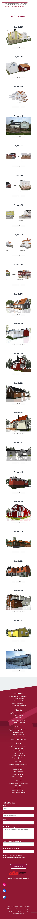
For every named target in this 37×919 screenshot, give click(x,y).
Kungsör (27, 908)
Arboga (22, 908)
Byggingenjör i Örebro (18, 758)
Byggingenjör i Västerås (18, 722)
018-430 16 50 (21, 774)
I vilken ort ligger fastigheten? (13, 841)
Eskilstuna (15, 911)
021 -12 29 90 (21, 720)
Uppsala (21, 911)
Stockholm (16, 913)
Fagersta (15, 906)
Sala (28, 906)
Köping (17, 908)
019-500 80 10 (20, 755)
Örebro (22, 913)
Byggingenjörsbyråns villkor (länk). (14, 857)
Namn (5, 805)
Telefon (5, 820)
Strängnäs (27, 911)
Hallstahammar (11, 908)
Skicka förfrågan (18, 866)
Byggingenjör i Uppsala (18, 776)
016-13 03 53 (21, 737)
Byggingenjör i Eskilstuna (18, 739)
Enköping (9, 911)
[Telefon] (18, 822)
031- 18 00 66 (21, 790)
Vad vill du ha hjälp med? (11, 827)
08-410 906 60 (21, 703)
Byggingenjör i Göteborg (18, 792)
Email (5, 813)
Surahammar (22, 906)
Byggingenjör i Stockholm (18, 705)
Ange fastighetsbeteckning (12, 848)
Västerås (9, 906)
